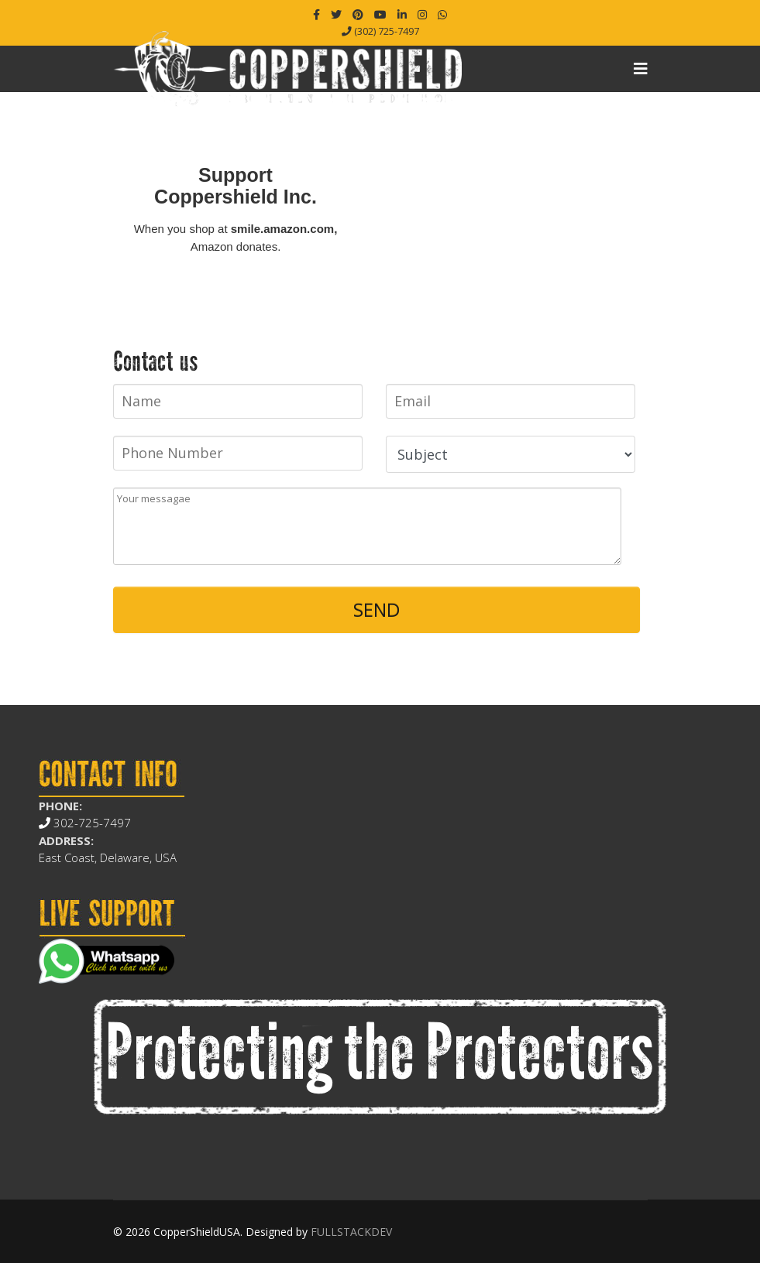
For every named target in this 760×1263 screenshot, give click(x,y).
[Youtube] (380, 14)
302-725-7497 (85, 822)
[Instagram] (422, 14)
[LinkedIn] (402, 14)
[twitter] (336, 14)
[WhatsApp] (442, 14)
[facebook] (316, 14)
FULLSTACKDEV (351, 1231)
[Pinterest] (357, 14)
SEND (376, 609)
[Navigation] (641, 69)
